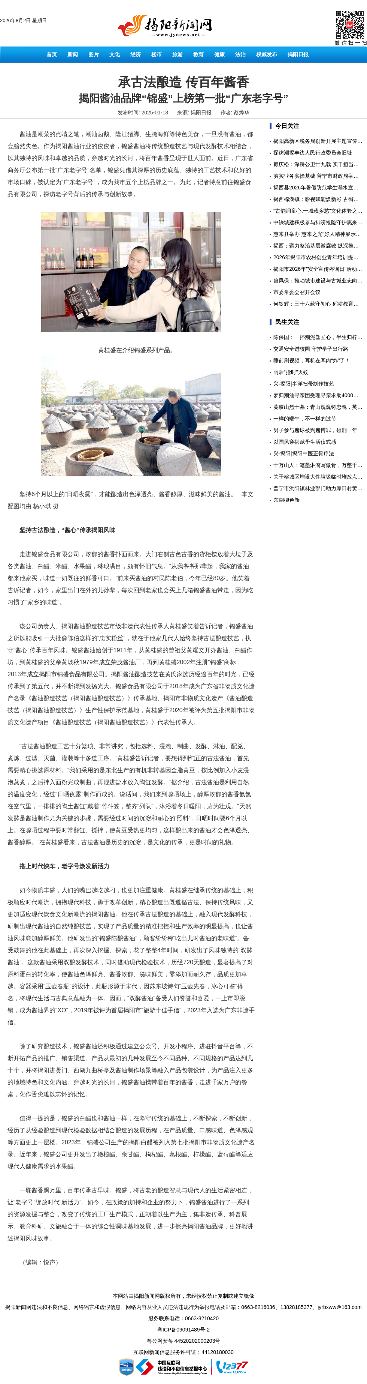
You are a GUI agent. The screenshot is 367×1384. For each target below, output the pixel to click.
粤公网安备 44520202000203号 (184, 1341)
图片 (93, 54)
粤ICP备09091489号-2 (183, 1330)
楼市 (156, 54)
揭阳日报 (298, 54)
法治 (240, 54)
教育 (198, 54)
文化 (114, 54)
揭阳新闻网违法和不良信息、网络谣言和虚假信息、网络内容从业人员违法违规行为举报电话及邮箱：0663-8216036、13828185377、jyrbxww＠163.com (183, 1307)
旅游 (177, 54)
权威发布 (266, 54)
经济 (135, 54)
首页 (51, 54)
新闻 (72, 54)
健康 (219, 54)
